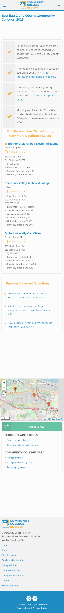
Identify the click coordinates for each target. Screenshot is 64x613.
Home (5, 545)
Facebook (35, 598)
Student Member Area (13, 560)
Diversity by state (16, 467)
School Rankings (10, 586)
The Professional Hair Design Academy (36, 75)
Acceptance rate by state (20, 462)
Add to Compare (17, 152)
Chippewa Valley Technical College (27, 183)
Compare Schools (11, 570)
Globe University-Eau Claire (23, 233)
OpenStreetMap (57, 419)
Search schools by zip (18, 440)
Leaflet (46, 419)
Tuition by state (15, 458)
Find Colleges (9, 555)
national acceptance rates (36, 98)
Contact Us (7, 581)
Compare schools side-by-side (22, 445)
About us (7, 550)
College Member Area (13, 575)
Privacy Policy (40, 608)
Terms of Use (23, 608)
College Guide (9, 565)
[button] (15, 389)
